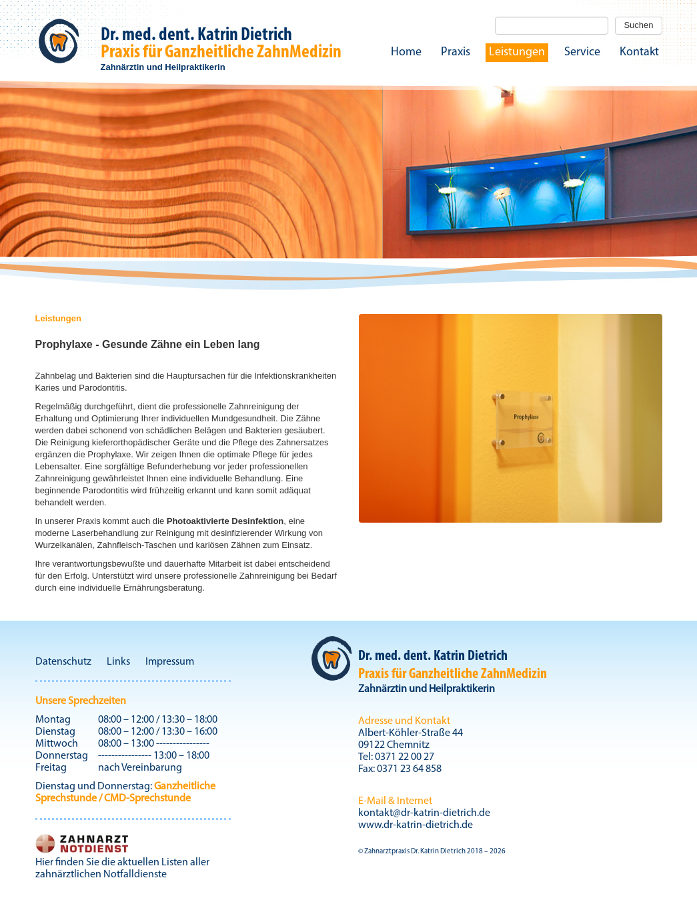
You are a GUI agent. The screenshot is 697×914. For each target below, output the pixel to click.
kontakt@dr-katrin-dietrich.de (424, 813)
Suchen (638, 25)
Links (118, 662)
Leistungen (517, 52)
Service (582, 52)
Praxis (455, 52)
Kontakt (639, 52)
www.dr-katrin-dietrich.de (415, 825)
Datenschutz (63, 662)
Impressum (169, 662)
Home (406, 52)
